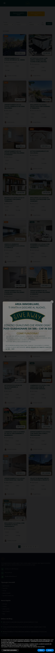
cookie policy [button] (11, 642)
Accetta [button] (50, 650)
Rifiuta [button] (41, 650)
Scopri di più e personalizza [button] (10, 650)
